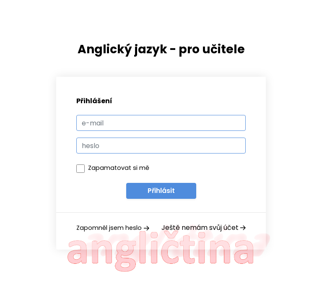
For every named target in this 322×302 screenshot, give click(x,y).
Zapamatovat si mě (118, 168)
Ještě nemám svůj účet (203, 227)
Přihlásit (161, 190)
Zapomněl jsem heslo (112, 228)
